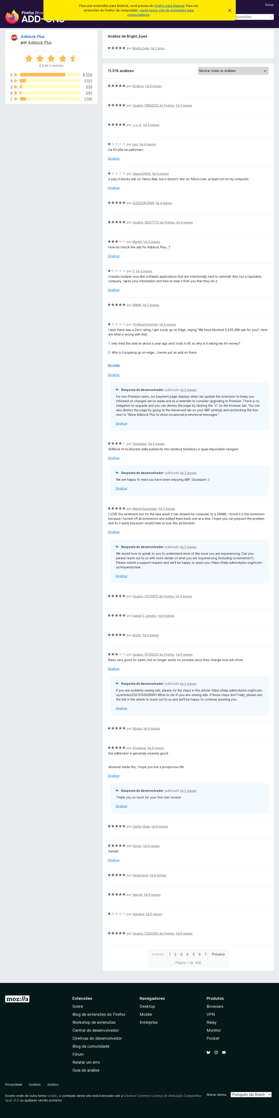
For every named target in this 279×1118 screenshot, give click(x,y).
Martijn (137, 242)
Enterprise (149, 1022)
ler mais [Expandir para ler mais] (114, 365)
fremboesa (140, 875)
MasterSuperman (144, 508)
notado (52, 1096)
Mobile (146, 1014)
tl (133, 271)
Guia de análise (85, 1070)
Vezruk (137, 894)
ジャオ (137, 125)
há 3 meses (153, 86)
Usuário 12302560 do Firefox (153, 933)
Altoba (137, 728)
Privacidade (13, 1084)
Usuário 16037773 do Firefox (153, 222)
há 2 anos (158, 48)
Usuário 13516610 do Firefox (153, 596)
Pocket (213, 1038)
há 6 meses (166, 615)
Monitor (214, 1030)
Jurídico (52, 1084)
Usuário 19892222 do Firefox (153, 105)
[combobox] (243, 17)
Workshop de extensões (94, 1022)
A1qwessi (139, 748)
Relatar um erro (86, 1062)
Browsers (215, 1006)
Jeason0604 (141, 173)
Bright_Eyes (140, 48)
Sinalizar (114, 158)
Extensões (82, 998)
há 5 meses (151, 305)
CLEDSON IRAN (143, 203)
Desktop (147, 1006)
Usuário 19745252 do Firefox (153, 654)
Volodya (138, 914)
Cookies (35, 1084)
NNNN (136, 305)
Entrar (269, 5)
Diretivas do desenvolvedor (97, 1038)
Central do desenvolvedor (95, 1030)
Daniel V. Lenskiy (144, 615)
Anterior (157, 954)
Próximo (218, 954)
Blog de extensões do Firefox (98, 1014)
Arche (136, 635)
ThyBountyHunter (145, 324)
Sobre (77, 1006)
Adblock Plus (33, 36)
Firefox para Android (169, 6)
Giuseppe (139, 444)
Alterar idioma (216, 1094)
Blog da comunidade (90, 1046)
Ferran (137, 846)
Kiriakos (138, 86)
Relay (212, 1022)
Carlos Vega (141, 826)
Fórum (78, 1054)
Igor (135, 144)
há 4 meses (148, 144)
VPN (211, 1014)
